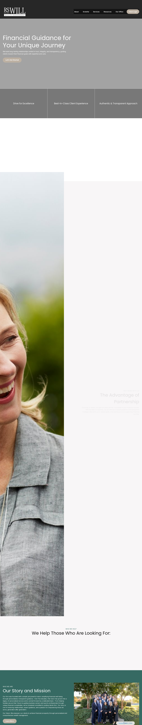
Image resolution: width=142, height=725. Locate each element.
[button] (76, 7)
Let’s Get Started (12, 60)
